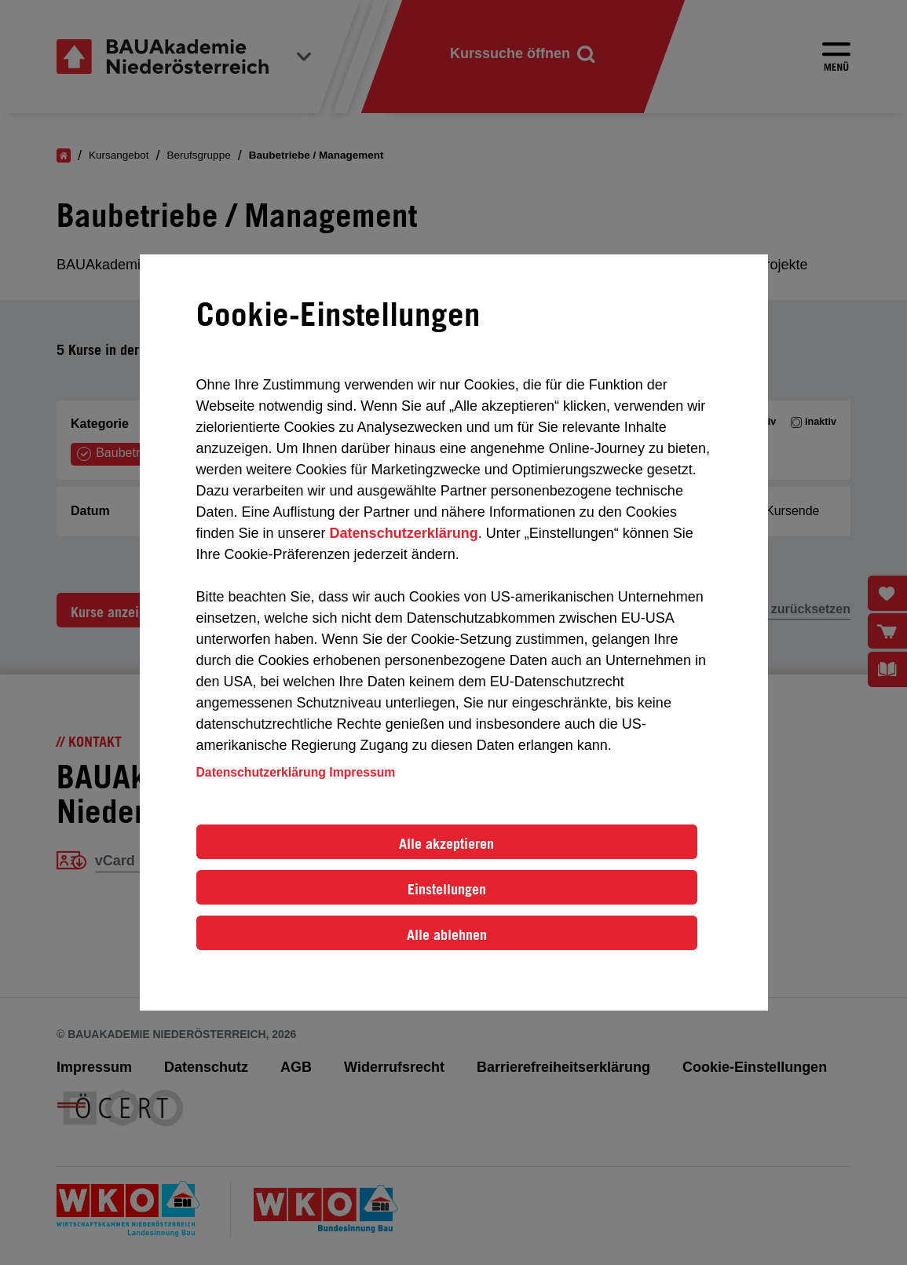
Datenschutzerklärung (404, 533)
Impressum (362, 772)
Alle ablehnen (447, 934)
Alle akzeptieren (446, 843)
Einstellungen (447, 889)
